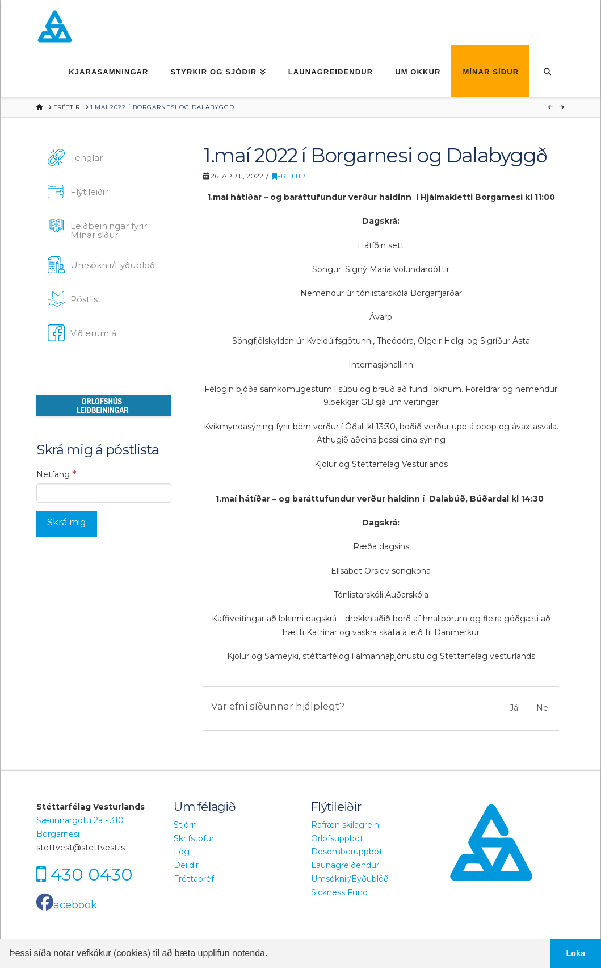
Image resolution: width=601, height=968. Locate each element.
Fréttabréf (194, 879)
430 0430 (92, 873)
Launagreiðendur (345, 865)
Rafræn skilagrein (345, 825)
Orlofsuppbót (337, 838)
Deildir (186, 865)
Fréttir (288, 176)
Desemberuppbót (347, 851)
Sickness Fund (339, 892)
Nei (543, 708)
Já (514, 708)
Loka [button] (576, 953)
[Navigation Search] (546, 71)
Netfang (56, 473)
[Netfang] (103, 493)
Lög (182, 851)
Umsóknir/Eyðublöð (350, 879)
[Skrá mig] (66, 524)
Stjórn (185, 825)
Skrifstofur (194, 838)
